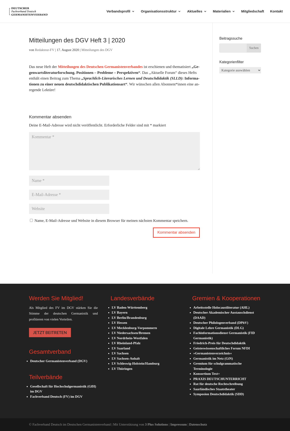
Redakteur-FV (44, 50)
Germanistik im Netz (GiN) (213, 358)
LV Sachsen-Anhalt (126, 358)
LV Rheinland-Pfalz (126, 343)
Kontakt (276, 11)
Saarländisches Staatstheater (214, 389)
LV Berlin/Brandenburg (129, 318)
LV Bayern (120, 312)
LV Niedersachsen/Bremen (131, 333)
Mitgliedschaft (252, 11)
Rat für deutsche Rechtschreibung (218, 384)
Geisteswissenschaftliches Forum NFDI (221, 348)
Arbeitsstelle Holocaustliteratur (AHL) (221, 307)
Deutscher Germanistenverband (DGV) (58, 361)
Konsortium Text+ (206, 373)
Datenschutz (198, 424)
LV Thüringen (122, 368)
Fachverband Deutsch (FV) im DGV (56, 396)
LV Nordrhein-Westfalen (130, 338)
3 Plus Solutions (157, 424)
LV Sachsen (120, 353)
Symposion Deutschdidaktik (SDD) (218, 394)
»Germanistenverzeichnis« (212, 353)
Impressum (179, 424)
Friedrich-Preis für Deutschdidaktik (219, 343)
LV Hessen (119, 322)
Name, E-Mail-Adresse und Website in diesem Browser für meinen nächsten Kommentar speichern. (111, 220)
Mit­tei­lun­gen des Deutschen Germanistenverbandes (100, 67)
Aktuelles (194, 11)
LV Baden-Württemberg (129, 307)
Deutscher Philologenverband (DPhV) (220, 322)
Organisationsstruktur (159, 11)
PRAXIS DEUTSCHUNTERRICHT (219, 379)
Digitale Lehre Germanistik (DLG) (218, 328)
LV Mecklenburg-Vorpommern (134, 328)
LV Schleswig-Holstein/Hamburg (135, 363)
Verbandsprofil (118, 11)
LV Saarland (121, 348)
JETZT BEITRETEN (50, 332)
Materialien (221, 11)
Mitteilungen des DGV (96, 50)
